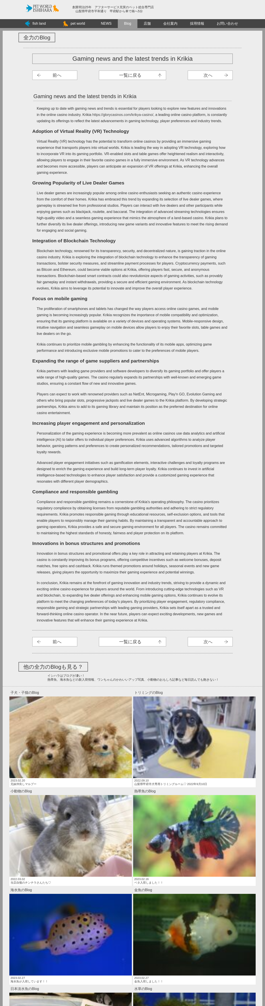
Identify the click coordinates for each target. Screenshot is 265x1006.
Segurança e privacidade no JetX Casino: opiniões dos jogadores (132, 879)
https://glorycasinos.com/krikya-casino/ (122, 115)
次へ (208, 75)
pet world (78, 23)
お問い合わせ (227, 23)
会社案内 (170, 23)
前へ (57, 75)
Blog (127, 23)
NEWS (106, 23)
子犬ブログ (132, 75)
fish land (39, 23)
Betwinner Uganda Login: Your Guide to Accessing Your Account (132, 915)
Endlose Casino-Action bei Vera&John (132, 890)
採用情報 (197, 23)
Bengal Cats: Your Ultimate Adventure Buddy (133, 925)
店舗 (147, 23)
